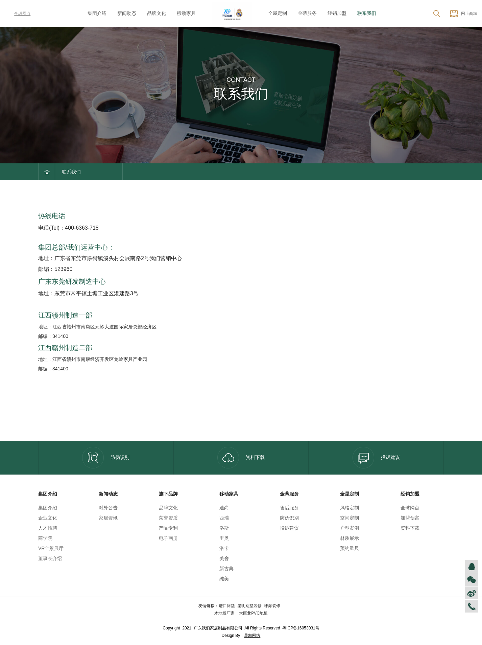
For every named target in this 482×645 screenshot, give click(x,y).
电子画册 (168, 538)
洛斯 (224, 528)
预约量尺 (349, 548)
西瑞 (224, 518)
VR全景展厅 (51, 548)
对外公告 (108, 507)
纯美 (224, 578)
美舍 (224, 558)
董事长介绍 (50, 558)
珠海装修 (272, 605)
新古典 (226, 568)
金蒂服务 (307, 13)
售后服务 (289, 507)
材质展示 (349, 538)
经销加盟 (337, 13)
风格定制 (349, 507)
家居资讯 (108, 518)
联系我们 (366, 13)
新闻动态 (126, 13)
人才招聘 (47, 528)
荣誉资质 (168, 518)
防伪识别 (105, 457)
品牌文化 (156, 13)
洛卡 (224, 548)
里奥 (224, 538)
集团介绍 (97, 13)
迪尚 (224, 507)
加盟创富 (410, 518)
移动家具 (186, 13)
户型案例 (349, 528)
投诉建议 (376, 457)
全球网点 (17, 13)
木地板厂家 (225, 613)
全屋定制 (277, 13)
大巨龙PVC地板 (253, 613)
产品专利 (168, 528)
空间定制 (349, 518)
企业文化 (47, 518)
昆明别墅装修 (249, 605)
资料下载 (241, 457)
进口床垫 (227, 605)
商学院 (45, 538)
